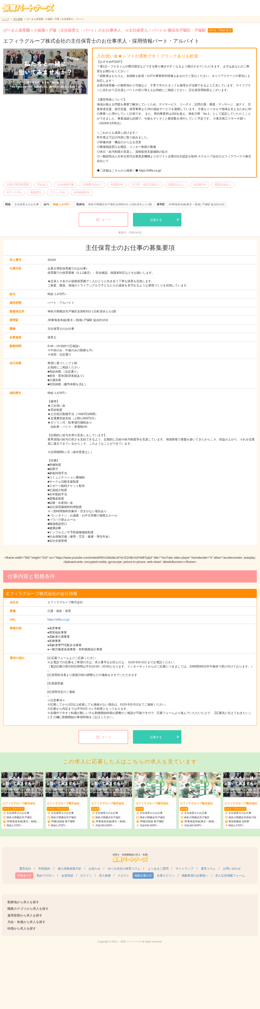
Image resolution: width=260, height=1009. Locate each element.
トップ (5, 19)
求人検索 (18, 19)
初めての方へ (45, 875)
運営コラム (208, 868)
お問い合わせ (232, 868)
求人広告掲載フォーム (230, 875)
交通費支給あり (92, 184)
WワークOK (14, 192)
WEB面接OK (82, 192)
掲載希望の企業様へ (195, 875)
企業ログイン (166, 875)
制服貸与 (35, 192)
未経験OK (200, 184)
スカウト (123, 875)
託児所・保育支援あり (145, 184)
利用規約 (44, 868)
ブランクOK (57, 192)
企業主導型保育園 (18, 184)
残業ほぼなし (176, 184)
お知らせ (94, 868)
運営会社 (25, 868)
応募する (156, 220)
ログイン (86, 875)
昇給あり (42, 184)
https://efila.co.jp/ (58, 619)
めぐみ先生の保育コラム (124, 868)
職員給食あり (223, 184)
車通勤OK (117, 184)
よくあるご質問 (158, 868)
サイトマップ (184, 868)
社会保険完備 (65, 184)
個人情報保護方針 (69, 868)
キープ (106, 219)
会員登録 (67, 875)
